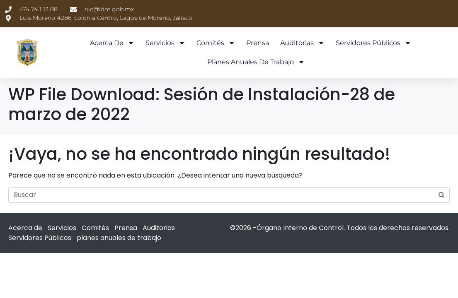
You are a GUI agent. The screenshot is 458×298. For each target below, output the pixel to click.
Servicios (165, 43)
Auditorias (302, 43)
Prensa (257, 43)
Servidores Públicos (373, 43)
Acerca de (112, 43)
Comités (215, 43)
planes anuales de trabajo (256, 62)
